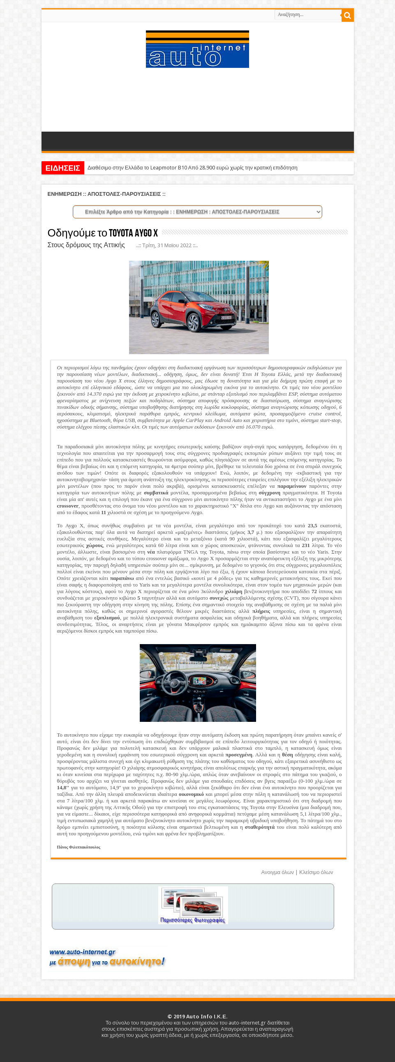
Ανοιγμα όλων (277, 872)
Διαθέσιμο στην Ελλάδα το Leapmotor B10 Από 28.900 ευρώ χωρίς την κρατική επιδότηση (193, 168)
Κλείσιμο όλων (316, 872)
